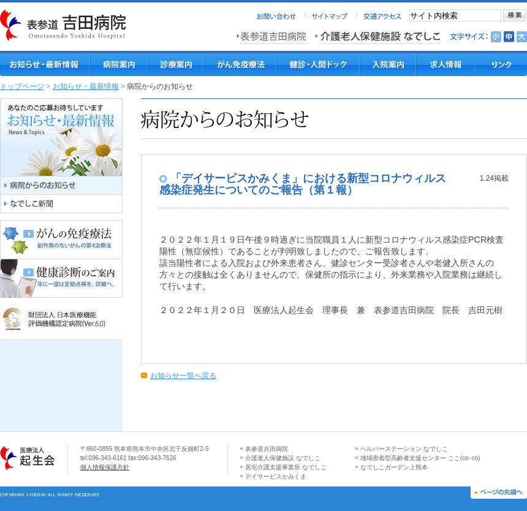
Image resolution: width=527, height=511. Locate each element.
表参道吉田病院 (266, 448)
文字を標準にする (509, 36)
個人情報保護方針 (104, 467)
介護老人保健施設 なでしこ (282, 458)
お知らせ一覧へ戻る (183, 375)
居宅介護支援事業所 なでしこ (286, 467)
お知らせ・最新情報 (86, 86)
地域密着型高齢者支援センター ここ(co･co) (420, 458)
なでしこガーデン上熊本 (394, 467)
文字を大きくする (522, 36)
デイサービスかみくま (275, 476)
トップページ (22, 86)
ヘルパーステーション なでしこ (404, 448)
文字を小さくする (496, 36)
